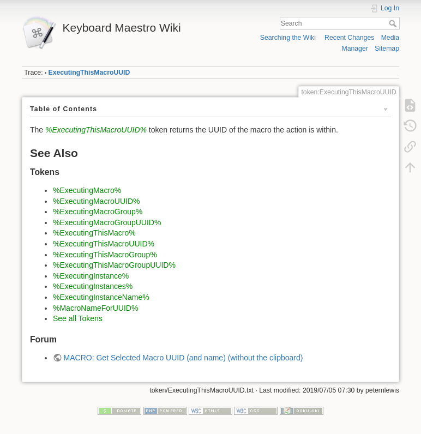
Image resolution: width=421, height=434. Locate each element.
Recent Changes (349, 37)
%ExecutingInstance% (91, 276)
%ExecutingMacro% (87, 190)
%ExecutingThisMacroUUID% (96, 129)
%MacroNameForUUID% (95, 308)
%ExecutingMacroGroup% (97, 211)
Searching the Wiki (288, 37)
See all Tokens (78, 318)
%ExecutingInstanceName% (101, 297)
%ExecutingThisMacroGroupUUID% (114, 265)
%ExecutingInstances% (93, 286)
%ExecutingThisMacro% (94, 232)
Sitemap (387, 48)
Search (394, 23)
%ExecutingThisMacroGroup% (105, 254)
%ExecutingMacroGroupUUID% (107, 222)
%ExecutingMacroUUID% (96, 201)
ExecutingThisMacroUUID (89, 72)
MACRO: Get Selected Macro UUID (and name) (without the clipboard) (183, 357)
